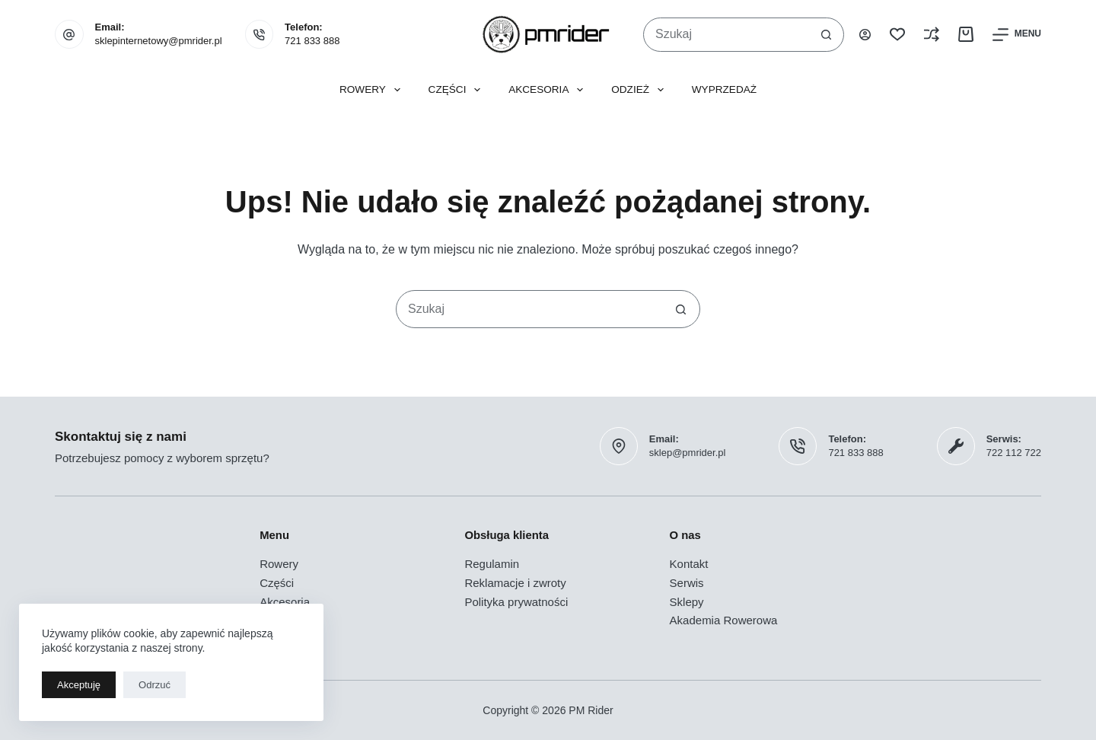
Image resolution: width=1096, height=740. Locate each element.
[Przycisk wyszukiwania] (826, 35)
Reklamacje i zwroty (515, 582)
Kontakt (689, 563)
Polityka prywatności (516, 601)
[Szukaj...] (726, 35)
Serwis (687, 582)
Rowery (372, 90)
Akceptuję (78, 685)
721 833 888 (312, 40)
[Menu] (1016, 35)
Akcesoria (548, 90)
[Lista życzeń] (897, 34)
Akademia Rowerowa (724, 620)
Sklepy (687, 601)
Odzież (640, 90)
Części (458, 90)
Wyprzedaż (724, 89)
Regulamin (491, 563)
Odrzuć (154, 685)
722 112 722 (1013, 452)
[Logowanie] (865, 34)
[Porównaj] (931, 34)
